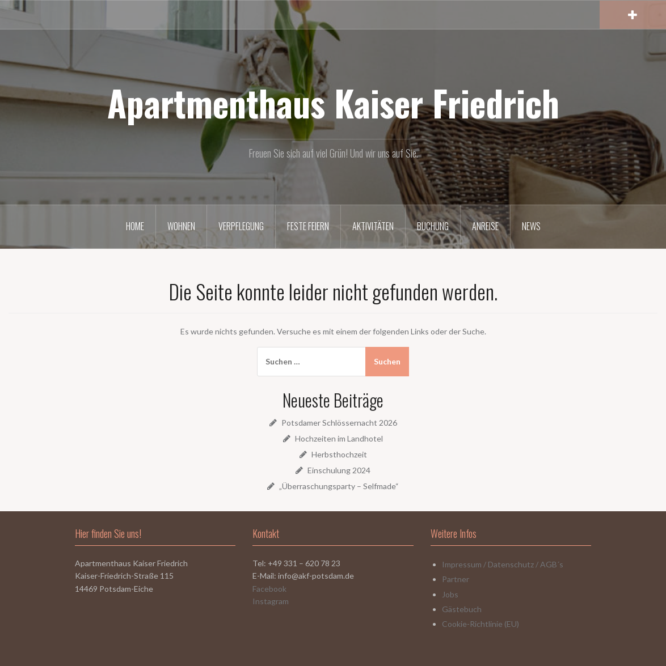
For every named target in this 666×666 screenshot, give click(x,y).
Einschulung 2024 (338, 470)
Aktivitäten (373, 226)
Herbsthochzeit (339, 454)
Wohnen (181, 226)
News (531, 226)
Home (135, 226)
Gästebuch (462, 609)
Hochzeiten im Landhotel (339, 438)
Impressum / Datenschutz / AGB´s (502, 564)
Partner (455, 579)
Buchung (433, 226)
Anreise (485, 226)
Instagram (270, 601)
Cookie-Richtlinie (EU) (480, 624)
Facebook (269, 588)
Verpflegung (241, 226)
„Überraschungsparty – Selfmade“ (339, 486)
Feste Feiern (308, 226)
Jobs (450, 594)
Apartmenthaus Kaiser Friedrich (333, 103)
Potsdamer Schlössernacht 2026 (339, 422)
